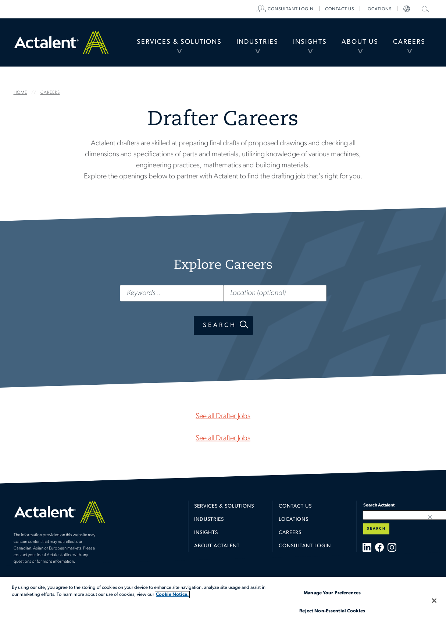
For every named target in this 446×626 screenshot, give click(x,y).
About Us (360, 42)
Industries (257, 42)
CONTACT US (339, 9)
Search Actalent (424, 8)
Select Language (406, 9)
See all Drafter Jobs (223, 416)
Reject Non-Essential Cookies (332, 611)
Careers (409, 42)
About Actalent (217, 546)
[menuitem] (179, 42)
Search (219, 325)
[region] (223, 601)
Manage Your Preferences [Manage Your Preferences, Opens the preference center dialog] (332, 593)
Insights (310, 42)
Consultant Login (291, 9)
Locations (378, 9)
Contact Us (295, 506)
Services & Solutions (179, 42)
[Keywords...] (171, 293)
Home (61, 42)
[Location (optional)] (275, 293)
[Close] (434, 601)
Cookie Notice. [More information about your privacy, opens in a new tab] (172, 594)
